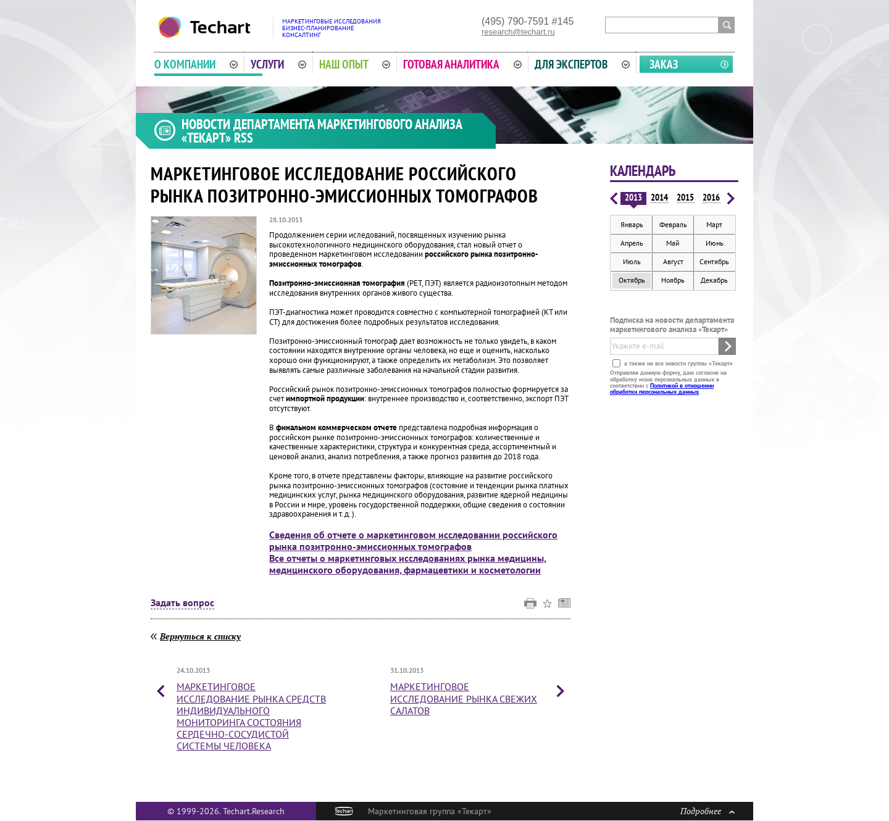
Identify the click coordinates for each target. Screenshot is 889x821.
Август (673, 261)
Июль (632, 261)
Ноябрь (673, 280)
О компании (196, 64)
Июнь (715, 243)
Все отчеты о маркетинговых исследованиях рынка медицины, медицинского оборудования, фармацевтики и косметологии (407, 564)
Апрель (631, 243)
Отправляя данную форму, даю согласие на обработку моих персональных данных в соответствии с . (668, 382)
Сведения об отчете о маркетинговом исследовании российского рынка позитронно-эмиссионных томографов (413, 540)
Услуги (278, 64)
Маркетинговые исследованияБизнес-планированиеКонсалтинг (331, 28)
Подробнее (707, 811)
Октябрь (632, 280)
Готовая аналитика (462, 64)
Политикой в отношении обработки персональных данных (662, 388)
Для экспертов (582, 64)
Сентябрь (714, 261)
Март (714, 224)
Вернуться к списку (200, 636)
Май (673, 243)
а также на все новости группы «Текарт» (677, 363)
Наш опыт (355, 64)
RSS (243, 137)
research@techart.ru (518, 31)
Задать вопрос (182, 603)
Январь (631, 224)
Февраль (673, 224)
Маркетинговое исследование (251, 716)
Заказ (663, 64)
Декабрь (714, 280)
